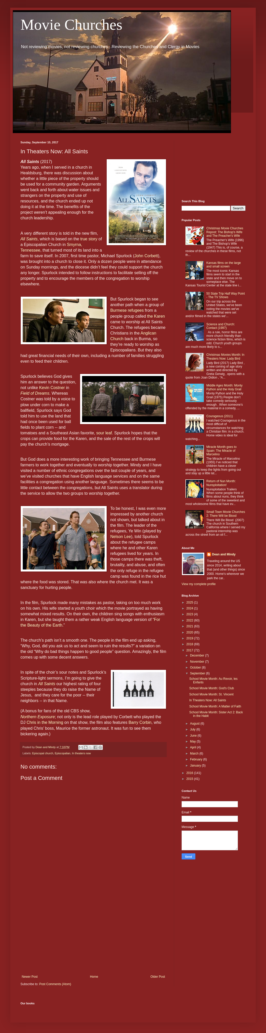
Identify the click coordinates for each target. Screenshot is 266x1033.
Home (94, 976)
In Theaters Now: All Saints (207, 700)
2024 (190, 608)
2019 (190, 638)
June (193, 735)
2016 (190, 773)
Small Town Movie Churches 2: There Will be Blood (225, 513)
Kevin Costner (52, 387)
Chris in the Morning (45, 722)
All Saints (29, 239)
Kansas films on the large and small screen (223, 264)
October (196, 667)
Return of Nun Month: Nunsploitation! (221, 483)
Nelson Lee (120, 536)
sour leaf (104, 433)
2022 (190, 620)
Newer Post (30, 976)
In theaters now (81, 753)
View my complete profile (199, 584)
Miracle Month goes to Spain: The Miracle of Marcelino (221, 450)
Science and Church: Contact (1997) (220, 326)
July (193, 729)
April (193, 747)
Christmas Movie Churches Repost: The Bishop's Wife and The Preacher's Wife (224, 232)
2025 (190, 602)
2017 (190, 650)
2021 (190, 626)
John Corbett (146, 256)
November (197, 661)
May (193, 741)
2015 (190, 779)
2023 (190, 614)
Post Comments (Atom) (55, 984)
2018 (190, 644)
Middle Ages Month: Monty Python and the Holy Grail (224, 387)
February (196, 759)
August (195, 723)
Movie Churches (71, 24)
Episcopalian (62, 753)
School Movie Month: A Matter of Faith (215, 706)
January (196, 765)
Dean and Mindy (224, 554)
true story (88, 239)
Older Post (157, 976)
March (194, 753)
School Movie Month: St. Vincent (211, 694)
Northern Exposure (37, 717)
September (198, 673)
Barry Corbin (139, 722)
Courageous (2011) (219, 416)
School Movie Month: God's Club (211, 688)
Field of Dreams (34, 393)
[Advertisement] (93, 933)
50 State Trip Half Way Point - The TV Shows (225, 295)
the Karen (156, 316)
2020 (190, 632)
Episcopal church (42, 753)
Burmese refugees (127, 310)
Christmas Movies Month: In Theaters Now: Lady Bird (225, 356)
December (197, 655)
